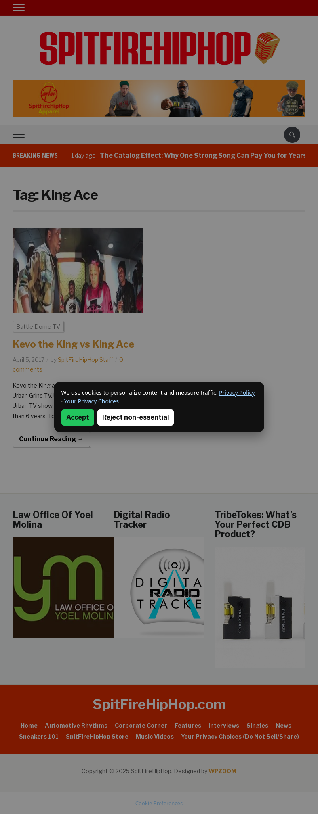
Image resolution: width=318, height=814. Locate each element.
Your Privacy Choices (91, 401)
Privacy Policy (237, 393)
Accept (77, 417)
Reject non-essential (135, 417)
